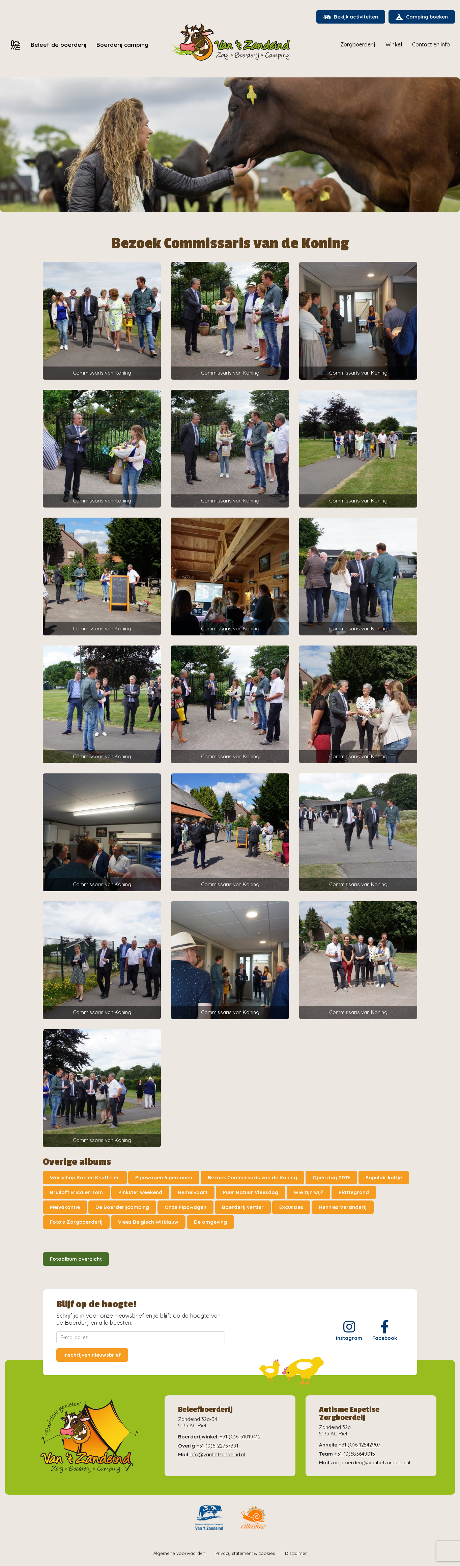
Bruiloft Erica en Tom (76, 1192)
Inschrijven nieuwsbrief (92, 1355)
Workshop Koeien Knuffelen (85, 1177)
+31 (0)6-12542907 (359, 1444)
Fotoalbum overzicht (76, 1259)
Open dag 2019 (331, 1177)
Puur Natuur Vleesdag (250, 1192)
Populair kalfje (384, 1177)
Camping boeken (422, 16)
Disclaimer (296, 1553)
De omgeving (210, 1222)
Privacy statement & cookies (245, 1553)
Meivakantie (65, 1207)
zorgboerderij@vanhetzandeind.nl (370, 1462)
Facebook (384, 1330)
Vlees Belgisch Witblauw (148, 1222)
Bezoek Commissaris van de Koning (252, 1177)
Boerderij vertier (243, 1207)
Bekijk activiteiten (350, 16)
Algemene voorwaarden (179, 1553)
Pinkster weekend (140, 1192)
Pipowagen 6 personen (163, 1177)
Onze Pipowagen (185, 1207)
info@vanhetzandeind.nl (217, 1454)
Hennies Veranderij (343, 1207)
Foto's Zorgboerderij (76, 1222)
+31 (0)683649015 (354, 1454)
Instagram (349, 1330)
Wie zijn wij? (308, 1192)
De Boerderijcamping (122, 1207)
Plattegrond (354, 1192)
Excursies (291, 1207)
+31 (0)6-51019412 (240, 1436)
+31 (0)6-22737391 (217, 1445)
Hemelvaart (192, 1192)
